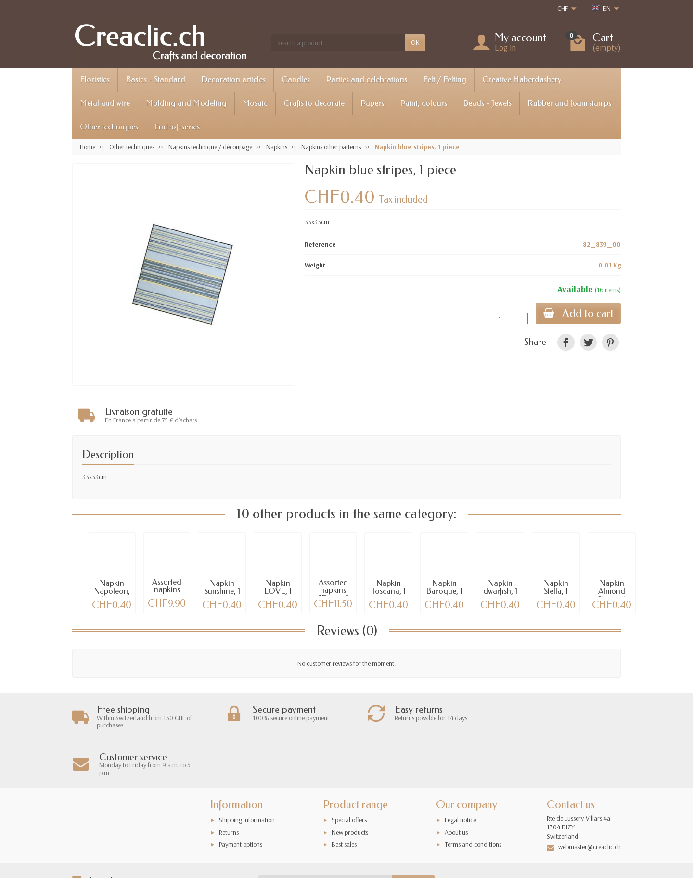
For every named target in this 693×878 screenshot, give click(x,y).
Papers (372, 103)
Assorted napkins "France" (333, 590)
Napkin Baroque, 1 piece (444, 591)
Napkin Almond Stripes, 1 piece (612, 595)
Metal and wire (105, 103)
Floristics (95, 79)
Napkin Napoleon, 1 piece (112, 591)
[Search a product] (338, 42)
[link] (565, 342)
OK (415, 42)
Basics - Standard (155, 79)
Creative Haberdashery (521, 79)
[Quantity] (511, 318)
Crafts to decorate (314, 103)
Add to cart (578, 313)
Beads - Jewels (487, 103)
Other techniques (109, 126)
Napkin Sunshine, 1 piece (222, 591)
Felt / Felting (444, 79)
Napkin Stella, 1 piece (556, 591)
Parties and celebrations (366, 79)
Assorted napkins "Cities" (166, 590)
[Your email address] (325, 835)
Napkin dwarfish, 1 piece (500, 591)
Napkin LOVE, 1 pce (278, 591)
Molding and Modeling (186, 103)
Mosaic (255, 103)
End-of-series (177, 126)
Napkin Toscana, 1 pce (389, 591)
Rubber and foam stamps (569, 103)
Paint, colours (423, 103)
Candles (296, 79)
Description (108, 454)
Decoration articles (233, 79)
